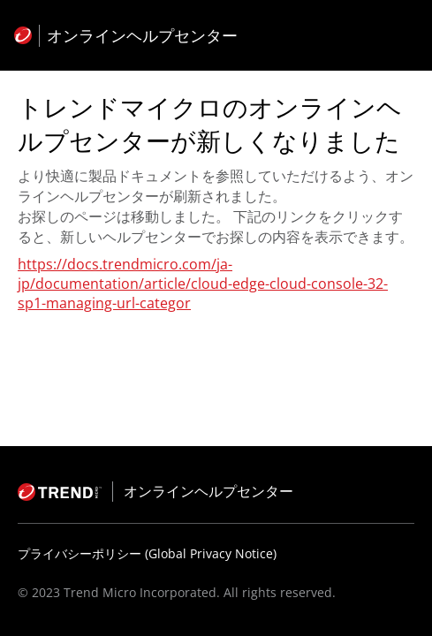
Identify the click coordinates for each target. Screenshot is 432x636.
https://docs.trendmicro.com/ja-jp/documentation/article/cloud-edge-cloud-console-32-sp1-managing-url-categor (203, 283)
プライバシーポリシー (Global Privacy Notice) (147, 553)
